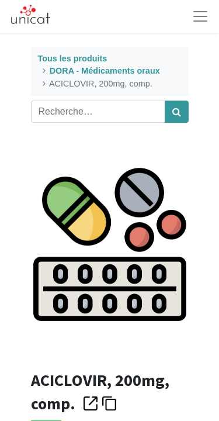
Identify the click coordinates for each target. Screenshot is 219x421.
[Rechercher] (177, 112)
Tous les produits (72, 58)
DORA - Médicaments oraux (105, 70)
